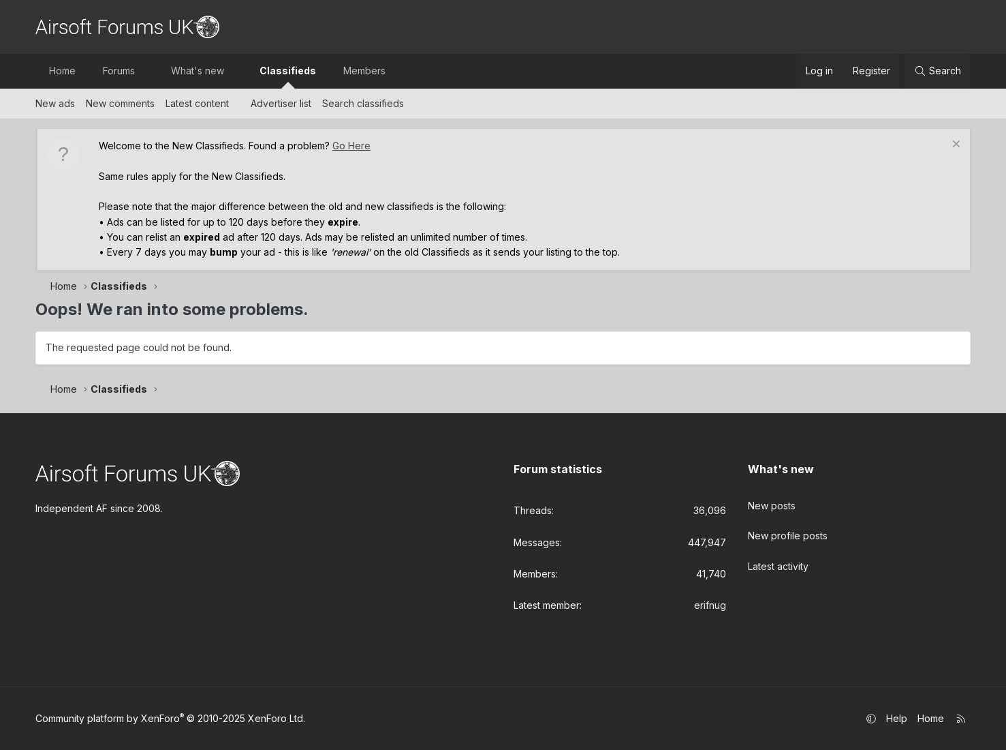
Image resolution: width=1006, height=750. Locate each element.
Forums (119, 70)
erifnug (710, 605)
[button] (146, 71)
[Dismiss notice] (954, 145)
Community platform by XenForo (170, 718)
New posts (772, 502)
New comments (120, 103)
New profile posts (788, 530)
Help (896, 718)
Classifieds (288, 70)
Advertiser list (281, 103)
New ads (55, 103)
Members (364, 70)
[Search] (938, 71)
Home (62, 70)
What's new (197, 70)
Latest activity (778, 557)
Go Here (351, 145)
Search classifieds (363, 103)
